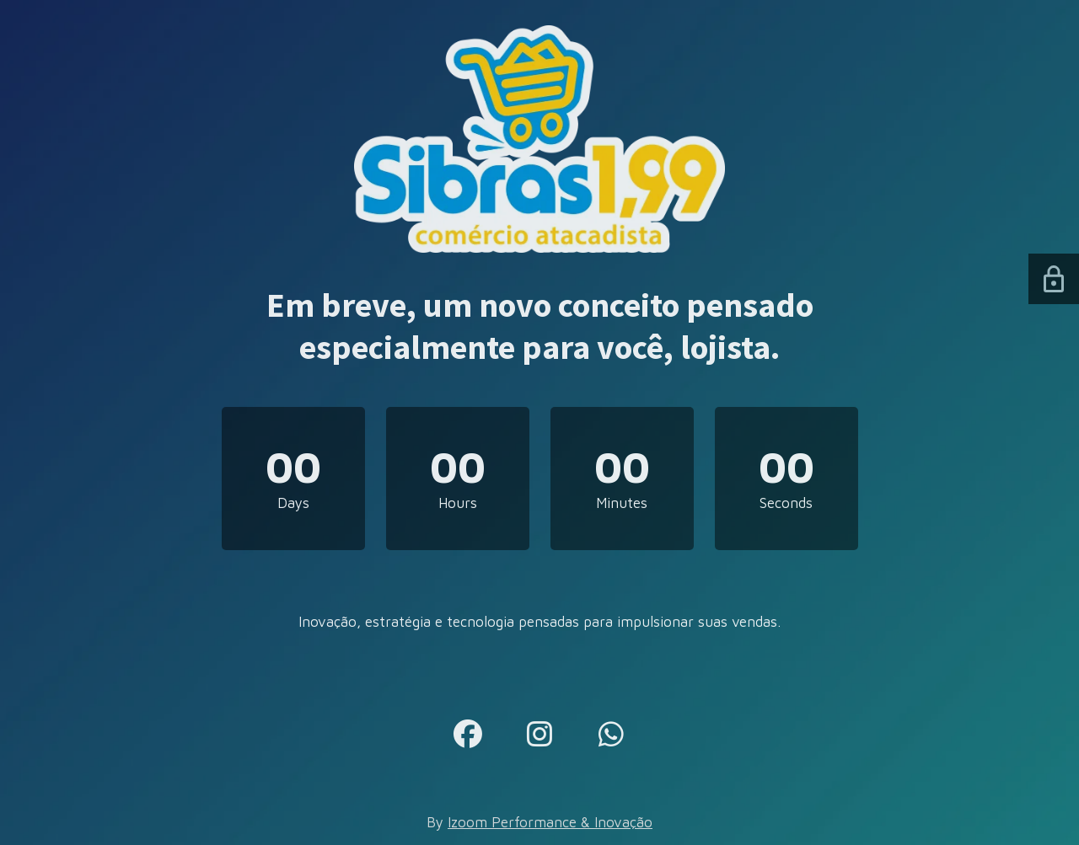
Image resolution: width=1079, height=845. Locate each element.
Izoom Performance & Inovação (550, 822)
